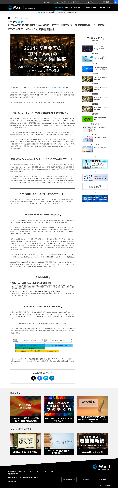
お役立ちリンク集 (13, 474)
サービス (43, 471)
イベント (102, 7)
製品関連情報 (59, 7)
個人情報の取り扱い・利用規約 (29, 478)
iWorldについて (48, 2)
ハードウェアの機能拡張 (56, 88)
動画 (108, 7)
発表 (68, 316)
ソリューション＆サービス (90, 7)
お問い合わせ (12, 482)
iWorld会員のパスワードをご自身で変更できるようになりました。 (62, 12)
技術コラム (68, 7)
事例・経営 (77, 7)
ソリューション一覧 (32, 471)
